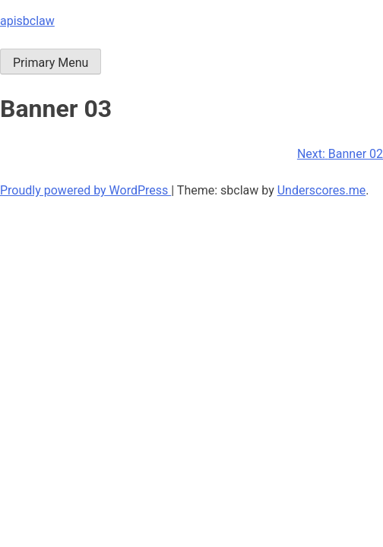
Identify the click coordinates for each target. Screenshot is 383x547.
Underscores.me (321, 190)
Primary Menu (50, 62)
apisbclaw (27, 21)
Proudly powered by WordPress (85, 190)
